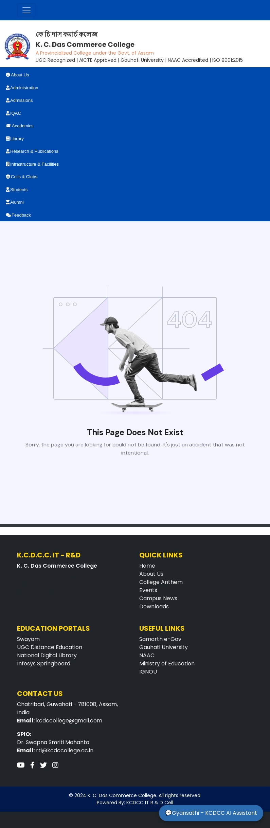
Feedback (18, 215)
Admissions (19, 100)
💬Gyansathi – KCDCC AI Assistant (211, 813)
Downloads (154, 606)
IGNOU (148, 672)
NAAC (147, 655)
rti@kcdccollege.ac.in (64, 750)
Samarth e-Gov (160, 639)
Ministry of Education (167, 663)
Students (17, 189)
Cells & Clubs (21, 176)
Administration (22, 87)
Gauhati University (163, 647)
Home (147, 566)
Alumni (15, 202)
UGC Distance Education (49, 647)
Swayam (28, 639)
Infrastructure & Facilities (32, 164)
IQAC (13, 113)
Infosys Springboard (43, 663)
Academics (20, 125)
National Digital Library (47, 655)
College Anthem (161, 582)
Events (148, 590)
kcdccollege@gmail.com (69, 720)
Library (15, 138)
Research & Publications (32, 151)
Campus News (158, 598)
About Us (17, 74)
